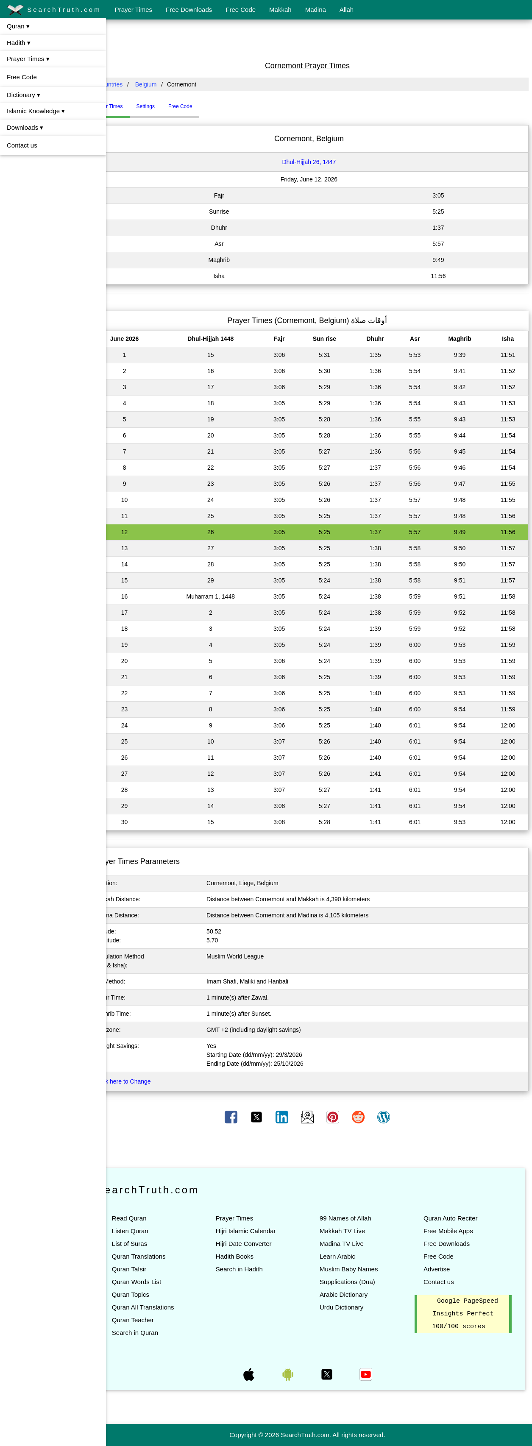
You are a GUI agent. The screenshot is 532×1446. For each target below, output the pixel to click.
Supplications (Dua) (359, 1281)
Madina (315, 9)
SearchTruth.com (54, 10)
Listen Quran (153, 1230)
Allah (347, 9)
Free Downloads (189, 9)
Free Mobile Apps (454, 1230)
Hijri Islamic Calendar (263, 1230)
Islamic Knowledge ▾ (36, 110)
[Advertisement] (319, 39)
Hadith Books (252, 1256)
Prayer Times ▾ (28, 58)
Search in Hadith (256, 1269)
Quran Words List (159, 1281)
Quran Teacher (156, 1319)
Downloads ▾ (25, 127)
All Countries (129, 84)
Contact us (22, 145)
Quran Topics (154, 1294)
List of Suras (152, 1243)
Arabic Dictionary (355, 1294)
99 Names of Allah (357, 1218)
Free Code (241, 9)
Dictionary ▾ (23, 94)
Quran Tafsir (152, 1269)
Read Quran (152, 1218)
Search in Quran (158, 1332)
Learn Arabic (349, 1256)
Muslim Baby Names (360, 1269)
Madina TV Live (353, 1243)
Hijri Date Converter (261, 1243)
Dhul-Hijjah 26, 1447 (321, 162)
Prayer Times (133, 9)
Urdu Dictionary (353, 1307)
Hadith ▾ (19, 42)
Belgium (169, 84)
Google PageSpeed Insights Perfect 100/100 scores (468, 1314)
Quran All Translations (166, 1307)
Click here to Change (146, 1081)
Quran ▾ (18, 26)
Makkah (280, 9)
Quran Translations (162, 1256)
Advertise (442, 1269)
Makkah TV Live (353, 1230)
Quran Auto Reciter (456, 1218)
